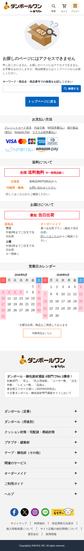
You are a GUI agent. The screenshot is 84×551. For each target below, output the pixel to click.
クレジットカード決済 (17, 127)
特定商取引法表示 (62, 523)
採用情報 (51, 534)
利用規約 (39, 523)
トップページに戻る (42, 101)
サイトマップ (19, 523)
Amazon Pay (22, 132)
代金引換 (39, 127)
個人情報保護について (19, 528)
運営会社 (33, 534)
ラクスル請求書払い (44, 132)
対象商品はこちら (42, 333)
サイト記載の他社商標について (59, 528)
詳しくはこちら (15, 194)
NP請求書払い (56, 127)
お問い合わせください (42, 187)
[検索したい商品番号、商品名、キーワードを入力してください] (32, 88)
